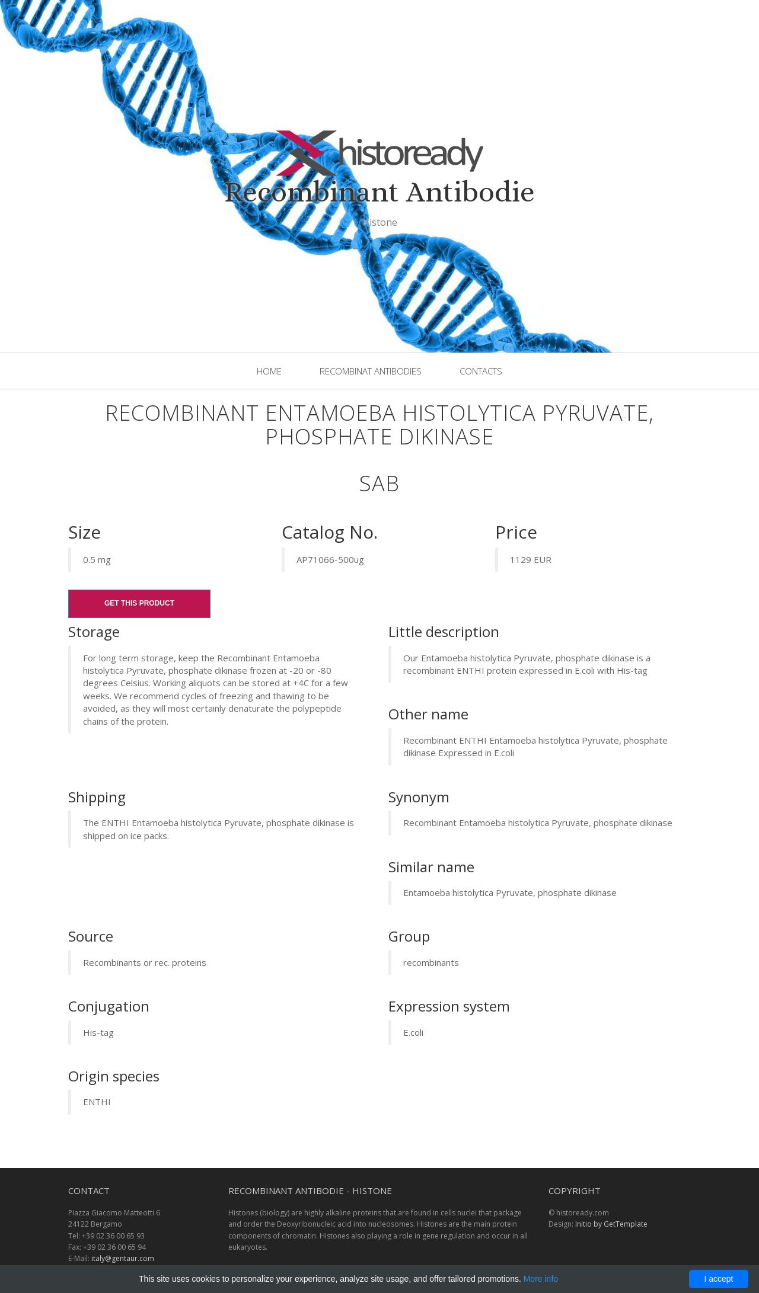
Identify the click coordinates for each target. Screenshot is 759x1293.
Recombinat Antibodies (371, 371)
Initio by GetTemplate (611, 1224)
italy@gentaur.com (122, 1258)
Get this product (139, 603)
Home (269, 371)
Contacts (481, 371)
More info (541, 1279)
